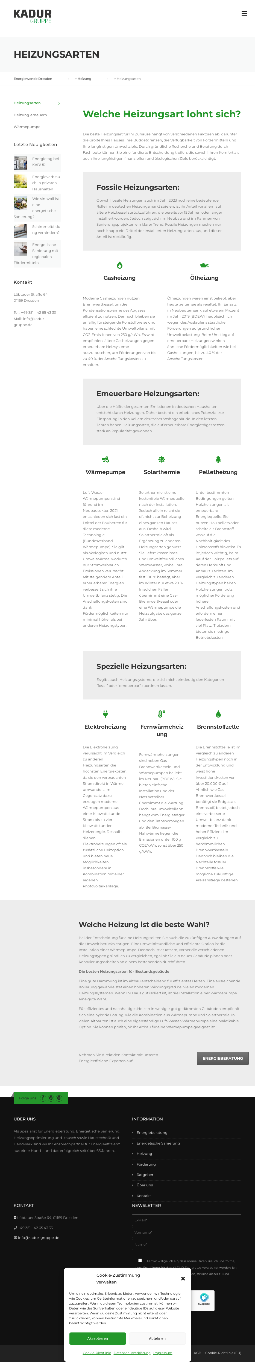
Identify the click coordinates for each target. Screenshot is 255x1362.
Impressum (162, 1353)
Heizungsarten (27, 103)
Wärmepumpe (27, 126)
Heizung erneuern (30, 115)
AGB (197, 1353)
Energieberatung (223, 1058)
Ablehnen (157, 1338)
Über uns (145, 1185)
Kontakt (144, 1195)
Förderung (146, 1164)
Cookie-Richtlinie (97, 1353)
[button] (183, 1278)
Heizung (144, 1153)
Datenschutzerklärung (132, 1353)
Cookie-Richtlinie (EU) (223, 1353)
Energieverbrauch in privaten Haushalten (46, 183)
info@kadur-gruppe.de (38, 1237)
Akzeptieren (97, 1338)
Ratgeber (145, 1174)
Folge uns (27, 1098)
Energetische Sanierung (158, 1143)
